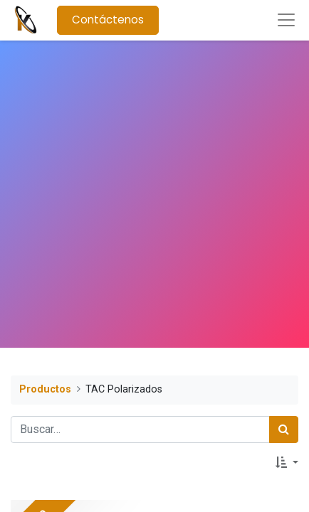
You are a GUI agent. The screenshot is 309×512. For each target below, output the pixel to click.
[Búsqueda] (283, 429)
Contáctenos (108, 19)
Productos (45, 389)
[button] (287, 463)
